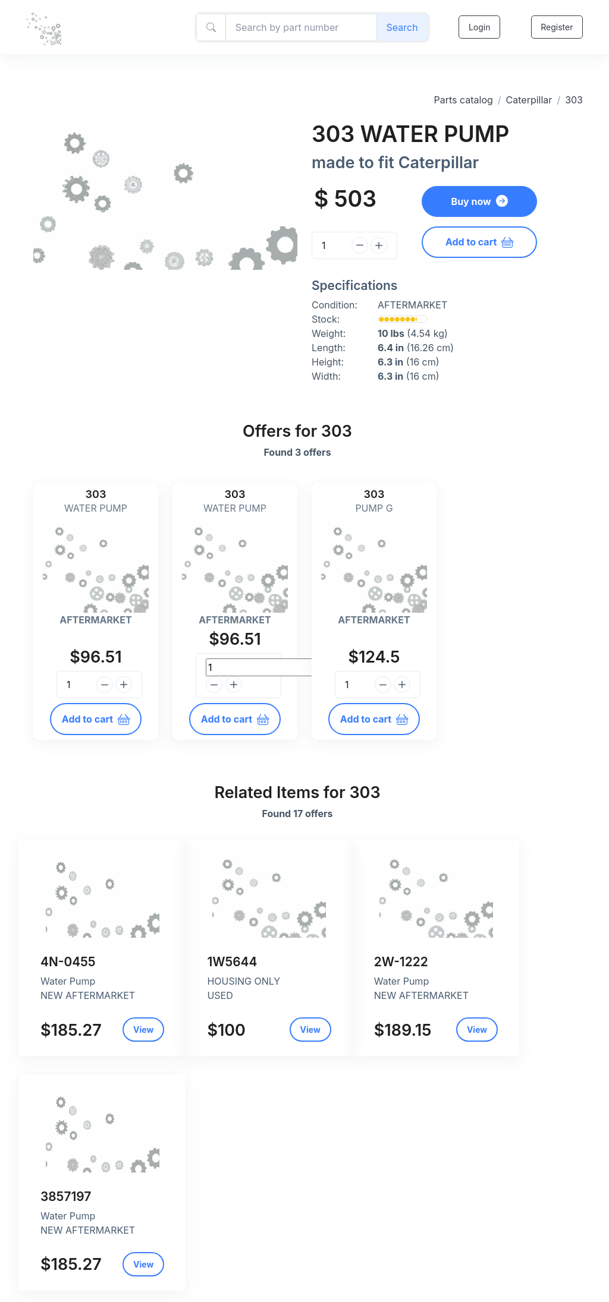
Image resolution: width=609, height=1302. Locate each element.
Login (479, 27)
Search (401, 27)
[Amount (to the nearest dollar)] (300, 27)
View (61, 1049)
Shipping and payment (260, 1271)
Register (557, 27)
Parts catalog (463, 100)
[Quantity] (329, 245)
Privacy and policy (252, 1258)
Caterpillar (529, 100)
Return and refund (252, 1283)
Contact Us (238, 1296)
